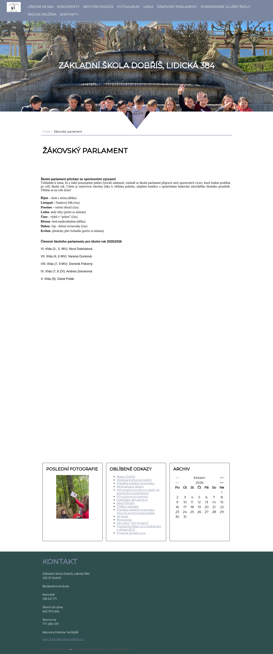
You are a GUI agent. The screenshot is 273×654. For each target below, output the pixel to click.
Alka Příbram (126, 503)
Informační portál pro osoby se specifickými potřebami (138, 491)
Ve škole (122, 516)
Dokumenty (68, 7)
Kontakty (69, 14)
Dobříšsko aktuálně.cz (132, 500)
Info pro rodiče (98, 7)
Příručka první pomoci (132, 496)
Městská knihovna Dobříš (134, 480)
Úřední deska (40, 7)
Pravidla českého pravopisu (135, 483)
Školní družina (42, 14)
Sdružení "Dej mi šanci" (133, 523)
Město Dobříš (126, 476)
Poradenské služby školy (225, 7)
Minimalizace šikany (130, 486)
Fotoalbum (128, 7)
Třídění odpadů (128, 506)
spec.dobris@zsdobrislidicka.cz (63, 639)
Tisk (76, 649)
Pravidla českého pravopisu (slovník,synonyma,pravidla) (136, 511)
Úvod (46, 131)
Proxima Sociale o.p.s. (131, 533)
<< (177, 478)
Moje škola (124, 519)
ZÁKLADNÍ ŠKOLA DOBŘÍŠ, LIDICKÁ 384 (136, 65)
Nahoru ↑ (126, 649)
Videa (148, 7)
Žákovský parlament (177, 7)
